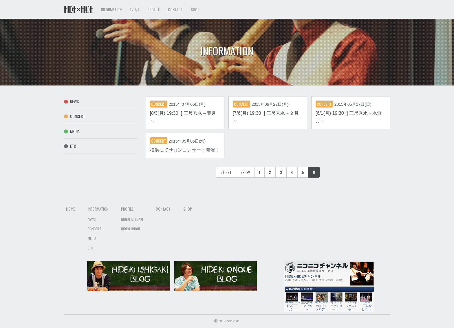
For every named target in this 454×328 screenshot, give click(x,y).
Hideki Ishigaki (132, 219)
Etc (70, 146)
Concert (74, 116)
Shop (195, 9)
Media (72, 131)
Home (70, 209)
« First (226, 172)
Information (98, 209)
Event (134, 9)
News (71, 101)
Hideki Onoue (130, 228)
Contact (175, 9)
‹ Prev (245, 172)
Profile (127, 209)
